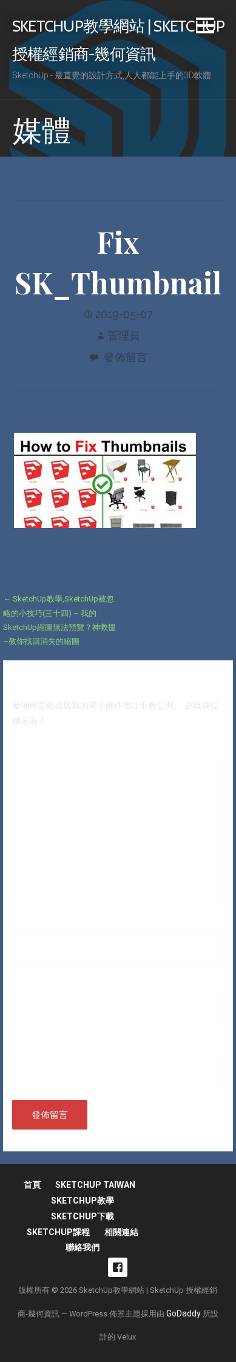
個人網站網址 (37, 1046)
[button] (205, 27)
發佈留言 (125, 357)
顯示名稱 (32, 926)
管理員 (123, 335)
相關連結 (121, 1232)
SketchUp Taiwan (95, 1185)
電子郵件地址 (40, 986)
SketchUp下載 (82, 1216)
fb (117, 1267)
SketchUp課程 (58, 1232)
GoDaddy (183, 1313)
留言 (23, 750)
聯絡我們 (82, 1247)
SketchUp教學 (82, 1200)
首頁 (32, 1185)
